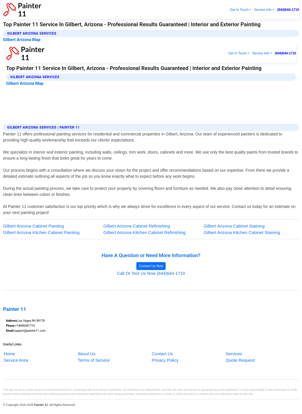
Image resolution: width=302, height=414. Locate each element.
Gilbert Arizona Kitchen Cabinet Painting (41, 232)
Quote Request (240, 360)
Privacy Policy (165, 360)
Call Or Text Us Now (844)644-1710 (151, 273)
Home (9, 353)
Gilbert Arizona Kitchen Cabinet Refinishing (144, 232)
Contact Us (162, 353)
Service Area (16, 360)
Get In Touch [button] (239, 9)
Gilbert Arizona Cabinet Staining (234, 226)
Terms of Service (94, 360)
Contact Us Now (151, 266)
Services (234, 353)
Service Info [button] (263, 9)
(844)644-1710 (288, 9)
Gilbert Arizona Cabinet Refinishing (136, 226)
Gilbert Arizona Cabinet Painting (33, 226)
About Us (86, 353)
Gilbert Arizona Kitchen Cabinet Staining (242, 232)
